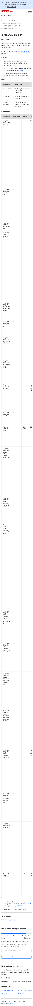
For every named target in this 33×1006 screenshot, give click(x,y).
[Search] (25, 11)
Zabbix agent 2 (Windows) (18, 906)
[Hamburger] (30, 11)
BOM (21, 70)
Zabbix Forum (22, 994)
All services (5, 994)
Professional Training (25, 990)
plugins (24, 909)
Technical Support (7, 990)
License (10, 1003)
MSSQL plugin (25, 51)
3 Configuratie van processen (11, 23)
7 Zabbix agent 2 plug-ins (9, 26)
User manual (5, 21)
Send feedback (16, 957)
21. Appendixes (17, 21)
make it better (11, 6)
